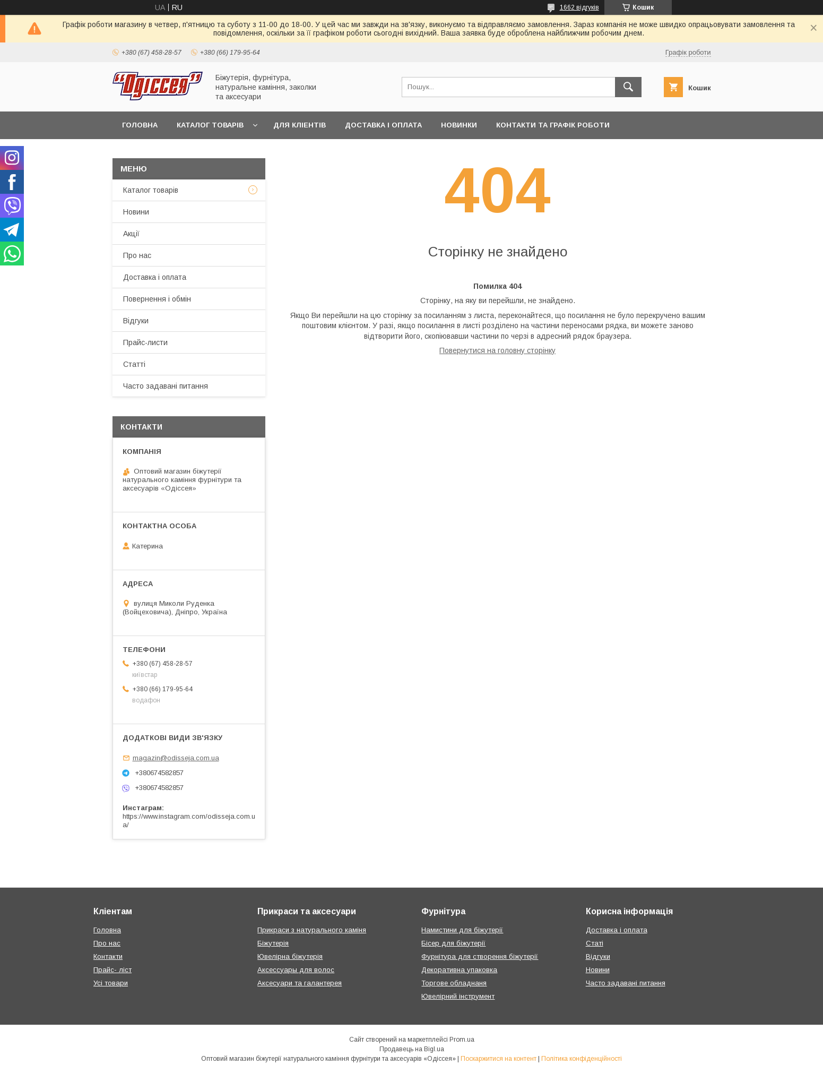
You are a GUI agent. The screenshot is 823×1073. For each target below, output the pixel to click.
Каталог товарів (210, 125)
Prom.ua (461, 1039)
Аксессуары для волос (295, 970)
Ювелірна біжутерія (290, 956)
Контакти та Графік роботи (553, 125)
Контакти (108, 956)
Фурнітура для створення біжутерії (479, 956)
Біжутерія (273, 943)
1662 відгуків (579, 7)
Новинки (459, 125)
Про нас (137, 255)
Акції (131, 233)
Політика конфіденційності (581, 1058)
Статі (594, 943)
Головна (140, 125)
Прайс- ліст (112, 970)
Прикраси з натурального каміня (311, 930)
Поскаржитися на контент (498, 1058)
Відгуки (136, 320)
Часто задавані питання (165, 386)
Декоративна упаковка (459, 970)
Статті (134, 364)
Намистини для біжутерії (462, 930)
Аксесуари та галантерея (299, 983)
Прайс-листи (145, 342)
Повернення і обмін (157, 299)
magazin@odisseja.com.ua (176, 758)
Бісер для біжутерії (453, 943)
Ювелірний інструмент (458, 996)
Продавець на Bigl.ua (411, 1049)
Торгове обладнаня (454, 983)
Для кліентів (299, 125)
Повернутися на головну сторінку (497, 350)
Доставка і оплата (383, 125)
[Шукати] (628, 87)
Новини (136, 212)
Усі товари (110, 983)
